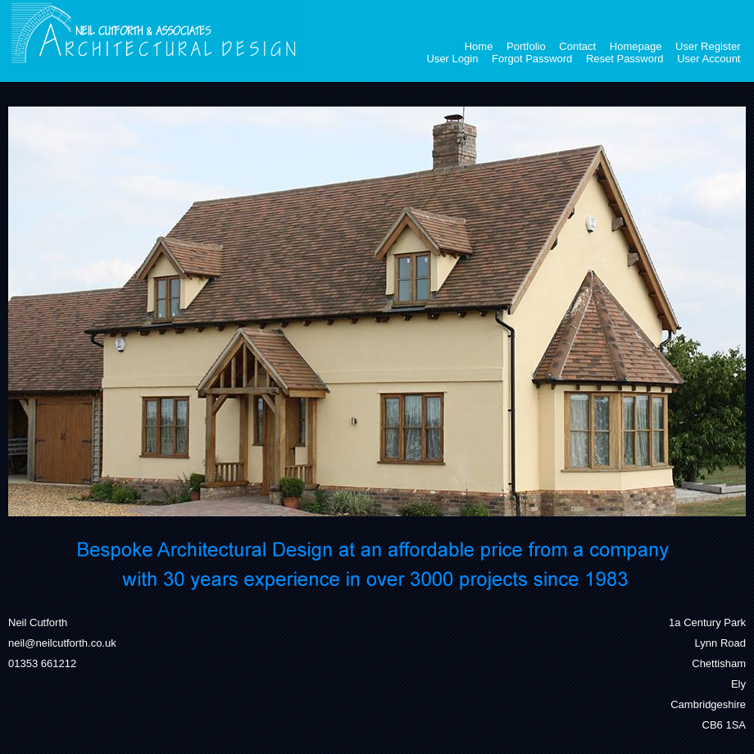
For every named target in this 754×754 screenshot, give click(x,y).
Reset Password (625, 58)
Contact (577, 46)
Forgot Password (532, 58)
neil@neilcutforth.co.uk (62, 643)
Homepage (636, 46)
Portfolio (526, 46)
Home (479, 46)
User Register (707, 46)
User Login (453, 58)
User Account (708, 58)
